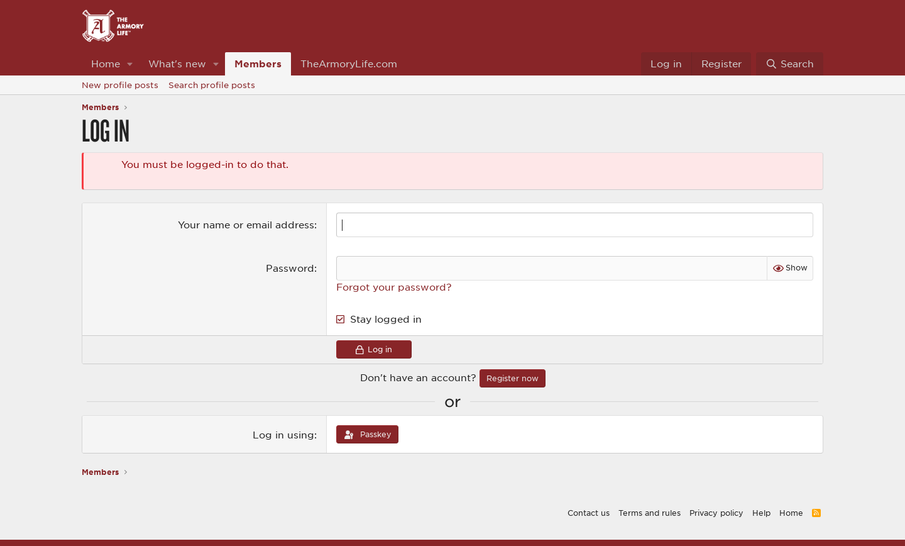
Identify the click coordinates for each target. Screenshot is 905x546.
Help (761, 513)
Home (105, 63)
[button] (130, 63)
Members (258, 63)
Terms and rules (649, 513)
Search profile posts (211, 85)
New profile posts (120, 85)
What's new (177, 63)
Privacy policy (716, 513)
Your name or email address (246, 224)
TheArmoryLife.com (348, 63)
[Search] (789, 63)
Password (290, 268)
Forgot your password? (394, 286)
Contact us (589, 513)
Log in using (283, 434)
